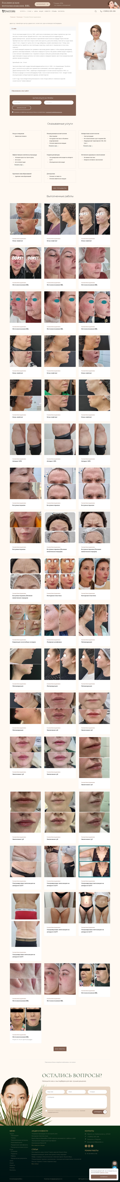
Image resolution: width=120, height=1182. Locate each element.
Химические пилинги (20, 136)
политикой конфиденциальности (54, 112)
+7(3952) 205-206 (108, 11)
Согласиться (103, 1176)
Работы (13, 1156)
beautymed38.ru (17, 1179)
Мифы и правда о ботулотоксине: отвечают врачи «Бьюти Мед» (52, 1157)
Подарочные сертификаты (19, 1145)
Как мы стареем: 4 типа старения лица (44, 1161)
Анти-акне (18, 160)
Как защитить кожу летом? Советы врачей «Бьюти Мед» (49, 1152)
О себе (14, 28)
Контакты (61, 11)
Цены (36, 11)
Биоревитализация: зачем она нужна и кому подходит (49, 1154)
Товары (13, 1138)
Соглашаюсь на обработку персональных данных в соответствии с (66, 1111)
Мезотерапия (53, 136)
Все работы (60, 1049)
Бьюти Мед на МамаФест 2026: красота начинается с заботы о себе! (54, 1138)
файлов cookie (104, 1172)
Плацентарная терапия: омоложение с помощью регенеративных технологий (56, 1159)
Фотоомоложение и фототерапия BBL (95, 138)
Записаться (21, 107)
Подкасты (14, 1153)
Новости (47, 11)
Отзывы (54, 11)
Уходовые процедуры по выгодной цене (44, 1133)
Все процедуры (60, 188)
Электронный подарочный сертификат (44, 1140)
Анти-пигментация (20, 162)
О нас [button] (30, 11)
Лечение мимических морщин (57, 143)
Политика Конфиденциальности (53, 1179)
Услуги (12, 1133)
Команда (19, 17)
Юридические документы (19, 1158)
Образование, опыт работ (20, 91)
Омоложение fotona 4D (39, 1143)
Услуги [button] (23, 11)
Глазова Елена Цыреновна (19, 238)
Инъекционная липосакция (57, 162)
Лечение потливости (55, 176)
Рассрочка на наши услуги (19, 1147)
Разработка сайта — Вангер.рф (89, 1179)
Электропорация (88, 136)
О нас (11, 1149)
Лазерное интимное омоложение (93, 160)
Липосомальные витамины (19, 1140)
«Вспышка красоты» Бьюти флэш (24, 157)
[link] (60, 4)
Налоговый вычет (16, 1142)
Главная (12, 17)
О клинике (14, 1151)
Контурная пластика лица (40, 1136)
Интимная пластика (89, 157)
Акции (41, 11)
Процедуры (14, 1135)
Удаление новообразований (23, 176)
